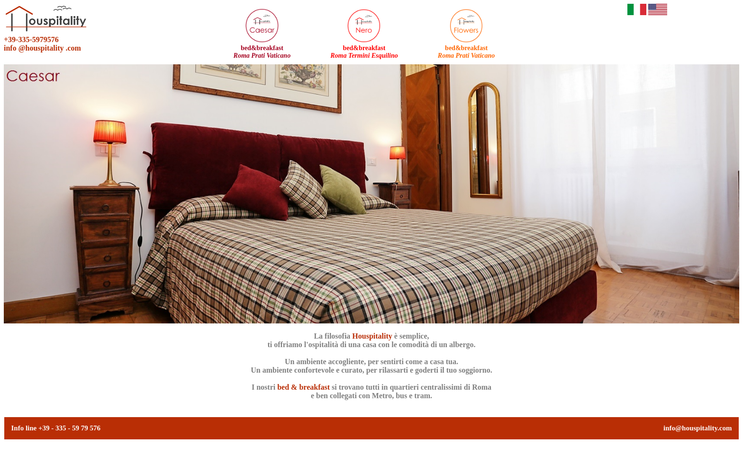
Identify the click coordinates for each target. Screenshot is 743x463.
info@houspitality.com (697, 428)
